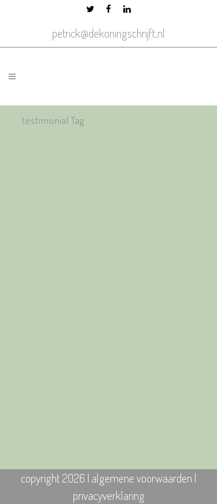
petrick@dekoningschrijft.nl (108, 33)
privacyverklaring (109, 495)
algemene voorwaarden (141, 477)
